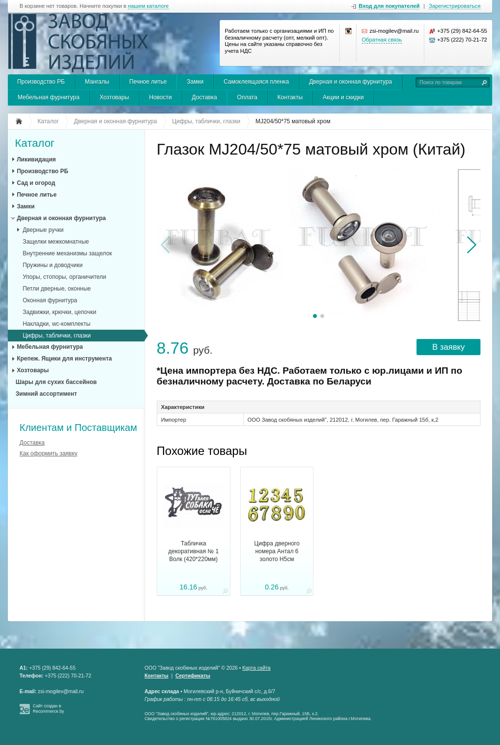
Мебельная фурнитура (49, 97)
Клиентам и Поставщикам (78, 427)
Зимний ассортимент (46, 393)
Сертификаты (192, 675)
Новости (160, 97)
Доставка (204, 97)
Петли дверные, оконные (56, 288)
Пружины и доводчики (52, 265)
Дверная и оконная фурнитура (350, 81)
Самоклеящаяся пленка (256, 81)
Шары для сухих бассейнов (56, 382)
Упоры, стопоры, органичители (64, 276)
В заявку (448, 347)
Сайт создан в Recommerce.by (48, 708)
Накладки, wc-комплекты (56, 323)
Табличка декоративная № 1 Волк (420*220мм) (193, 551)
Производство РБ (40, 81)
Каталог (34, 143)
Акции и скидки (343, 97)
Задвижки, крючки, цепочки (59, 312)
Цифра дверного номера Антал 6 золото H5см (277, 551)
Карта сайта (256, 668)
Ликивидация (36, 159)
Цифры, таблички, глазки (56, 335)
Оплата (247, 97)
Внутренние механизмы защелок (67, 253)
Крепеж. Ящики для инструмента (64, 358)
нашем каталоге (148, 6)
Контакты (290, 97)
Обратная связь (382, 40)
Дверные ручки (42, 229)
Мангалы (97, 81)
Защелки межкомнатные (55, 241)
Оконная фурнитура (49, 300)
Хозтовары (114, 97)
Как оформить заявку (49, 453)
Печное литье (148, 81)
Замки (195, 81)
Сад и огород (36, 183)
